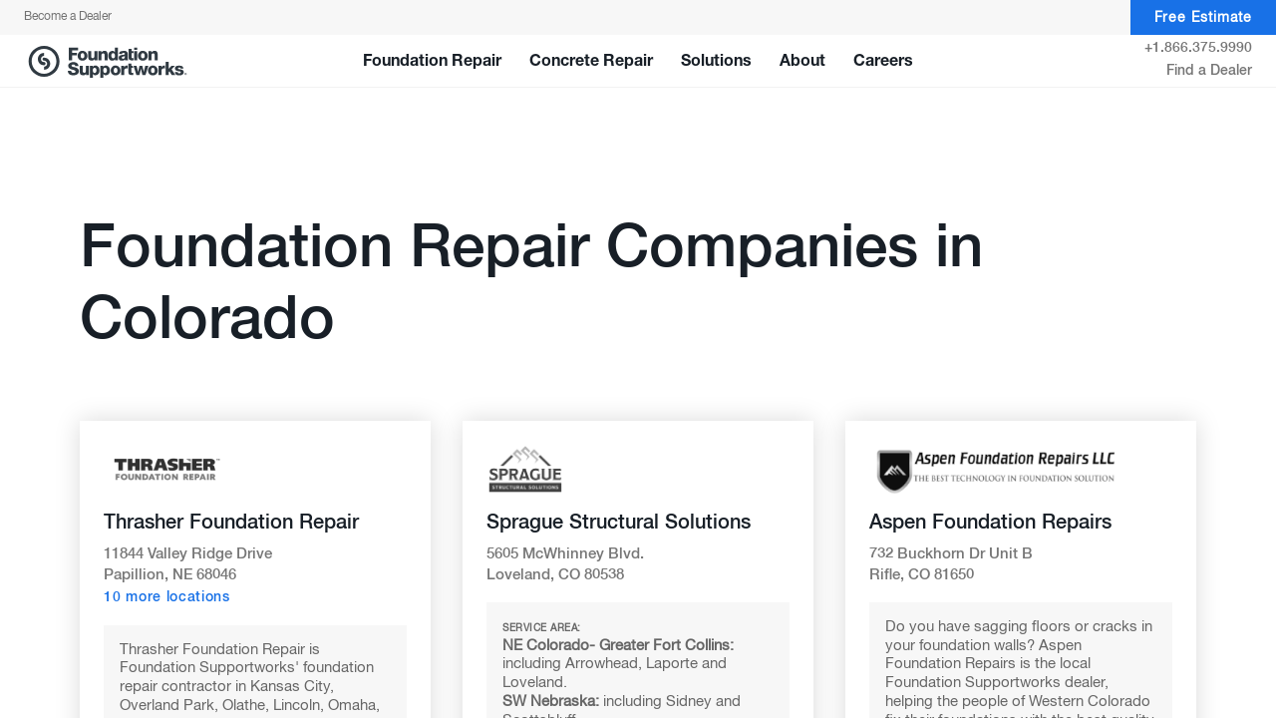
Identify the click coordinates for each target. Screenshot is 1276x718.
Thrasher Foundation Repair (231, 523)
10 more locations (167, 597)
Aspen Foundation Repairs (990, 523)
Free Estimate (1203, 18)
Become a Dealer (68, 17)
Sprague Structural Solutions (618, 523)
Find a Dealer (1209, 71)
